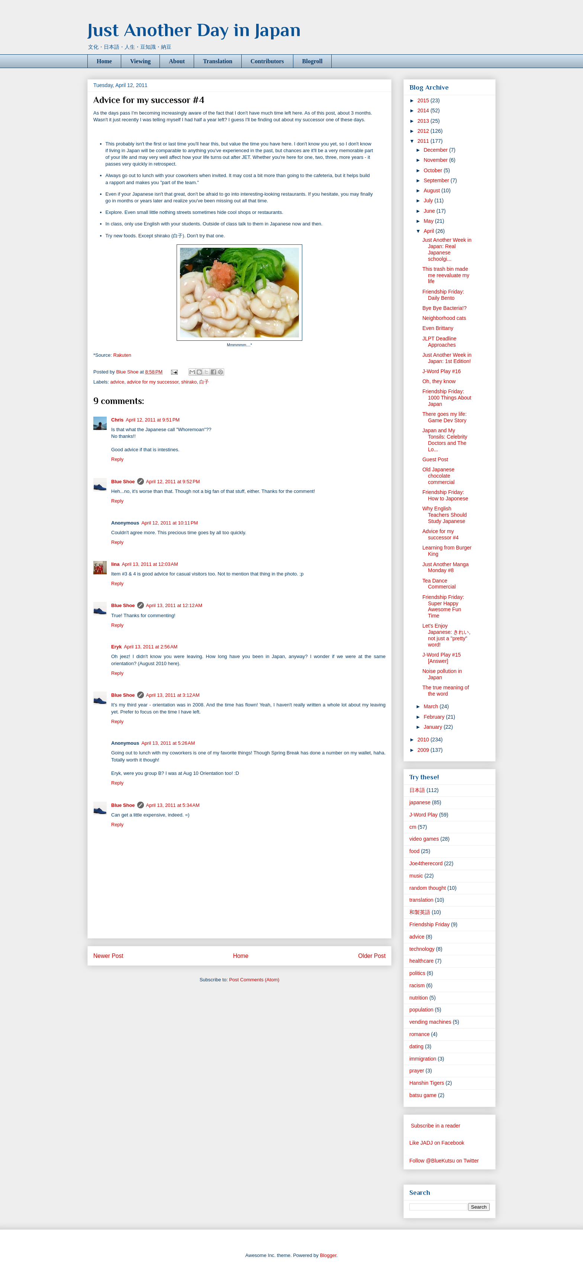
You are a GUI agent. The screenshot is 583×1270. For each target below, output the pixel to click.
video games (424, 839)
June (429, 211)
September (436, 180)
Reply (117, 459)
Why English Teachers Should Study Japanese (444, 515)
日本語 (417, 790)
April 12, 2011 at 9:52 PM (173, 481)
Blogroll (312, 61)
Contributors (267, 61)
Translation (217, 61)
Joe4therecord (426, 863)
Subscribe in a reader (435, 1126)
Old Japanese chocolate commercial (438, 475)
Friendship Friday (429, 924)
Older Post (372, 956)
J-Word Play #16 (441, 371)
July (428, 200)
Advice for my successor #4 (440, 534)
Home (104, 61)
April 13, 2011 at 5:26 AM (168, 743)
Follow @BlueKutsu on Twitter (444, 1161)
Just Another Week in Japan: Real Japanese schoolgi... (446, 249)
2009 (424, 750)
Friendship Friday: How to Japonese (445, 495)
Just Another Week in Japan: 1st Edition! (446, 358)
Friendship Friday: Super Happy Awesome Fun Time (443, 606)
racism (417, 985)
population (421, 1010)
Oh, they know (439, 381)
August (432, 190)
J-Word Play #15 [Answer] (441, 658)
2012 (424, 131)
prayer (416, 1071)
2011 (424, 141)
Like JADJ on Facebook (436, 1143)
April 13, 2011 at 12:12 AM (174, 605)
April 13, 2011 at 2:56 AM (150, 647)
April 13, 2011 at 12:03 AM (150, 564)
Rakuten (122, 355)
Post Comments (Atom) (254, 979)
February (434, 717)
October (433, 170)
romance (419, 1034)
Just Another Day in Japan (194, 29)
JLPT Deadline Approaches (439, 342)
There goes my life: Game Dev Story (444, 417)
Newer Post (108, 956)
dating (416, 1046)
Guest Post (435, 459)
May (429, 221)
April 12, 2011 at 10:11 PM (169, 523)
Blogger (328, 1255)
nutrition (418, 998)
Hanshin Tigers (426, 1083)
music (416, 876)
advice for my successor (152, 382)
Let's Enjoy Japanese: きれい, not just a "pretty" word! (446, 635)
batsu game (423, 1095)
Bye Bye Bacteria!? (444, 308)
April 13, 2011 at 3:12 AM (173, 695)
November (436, 160)
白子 (204, 382)
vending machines (430, 1022)
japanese (420, 802)
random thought (427, 888)
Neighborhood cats (444, 318)
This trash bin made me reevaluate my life (445, 275)
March (431, 706)
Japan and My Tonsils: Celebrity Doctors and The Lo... (444, 439)
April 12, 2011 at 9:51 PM (153, 420)
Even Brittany (437, 328)
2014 (424, 110)
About (177, 61)
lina (115, 564)
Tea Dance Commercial (439, 584)
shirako (189, 382)
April (429, 231)
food (414, 851)
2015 (424, 100)
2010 (424, 740)
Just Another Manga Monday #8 (445, 567)
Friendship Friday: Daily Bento (443, 295)
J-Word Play (423, 815)
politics (417, 973)
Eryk (116, 647)
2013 (424, 121)
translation (421, 900)
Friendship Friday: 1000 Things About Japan (446, 397)
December (436, 150)
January (433, 727)
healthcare (421, 961)
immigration (422, 1059)
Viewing (140, 61)
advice (117, 382)
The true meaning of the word (445, 690)
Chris (117, 420)
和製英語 (419, 912)
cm (412, 827)
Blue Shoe (123, 481)
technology (422, 949)
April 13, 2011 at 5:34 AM (173, 805)
